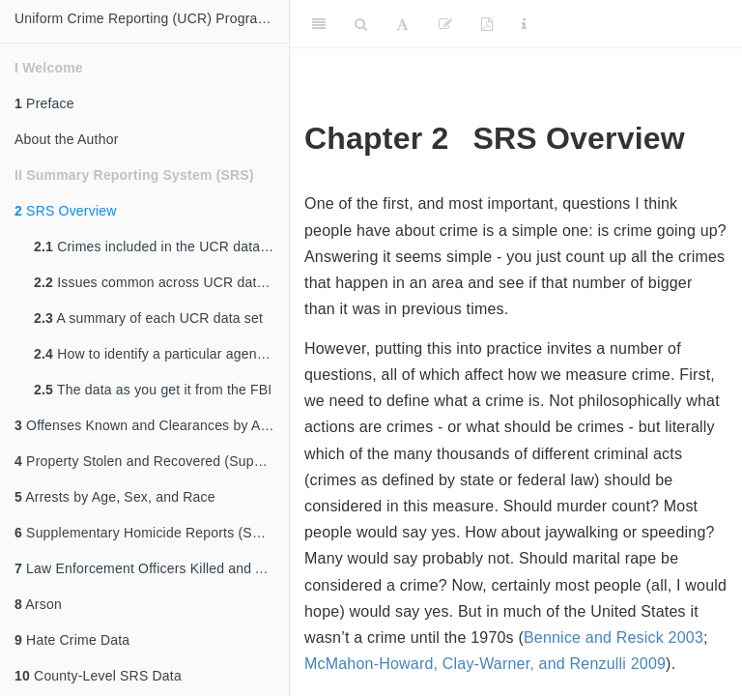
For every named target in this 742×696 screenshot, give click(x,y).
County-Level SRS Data (98, 675)
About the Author (66, 139)
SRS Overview (65, 210)
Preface (44, 103)
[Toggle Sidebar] (319, 24)
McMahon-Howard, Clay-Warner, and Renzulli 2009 (485, 663)
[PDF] (487, 24)
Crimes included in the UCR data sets (161, 246)
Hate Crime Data (71, 640)
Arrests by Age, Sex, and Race (114, 497)
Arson (38, 604)
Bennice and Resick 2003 (613, 637)
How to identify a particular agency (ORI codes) (161, 354)
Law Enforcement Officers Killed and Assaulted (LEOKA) (151, 568)
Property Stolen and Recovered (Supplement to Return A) (151, 461)
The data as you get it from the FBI (152, 389)
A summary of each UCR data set (148, 318)
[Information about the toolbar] (524, 24)
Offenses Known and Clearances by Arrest (151, 425)
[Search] (361, 24)
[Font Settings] (402, 24)
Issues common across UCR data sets (161, 282)
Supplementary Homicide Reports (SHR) (145, 532)
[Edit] (445, 24)
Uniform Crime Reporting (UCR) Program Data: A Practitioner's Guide (151, 18)
